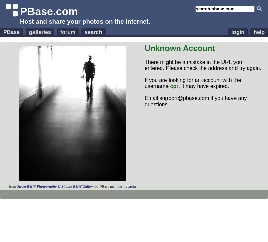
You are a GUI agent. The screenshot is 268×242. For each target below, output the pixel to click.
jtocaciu (129, 186)
